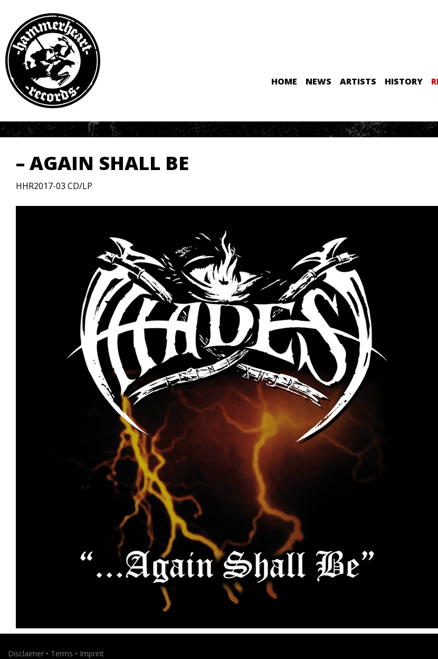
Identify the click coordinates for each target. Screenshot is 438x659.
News (318, 81)
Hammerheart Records (52, 60)
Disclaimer (26, 653)
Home (284, 81)
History (404, 81)
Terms (62, 653)
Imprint (92, 653)
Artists (358, 81)
